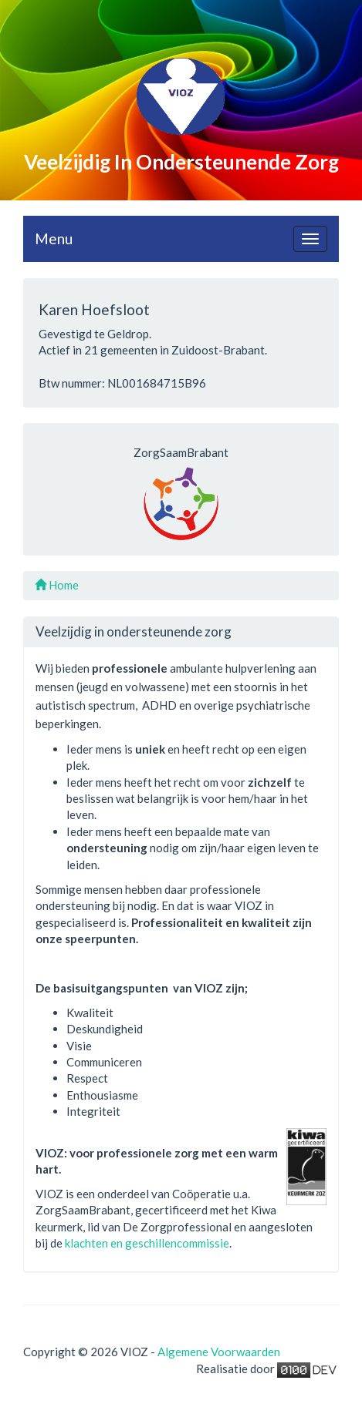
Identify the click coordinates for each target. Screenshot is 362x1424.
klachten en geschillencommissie (147, 1243)
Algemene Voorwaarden (218, 1352)
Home (57, 585)
